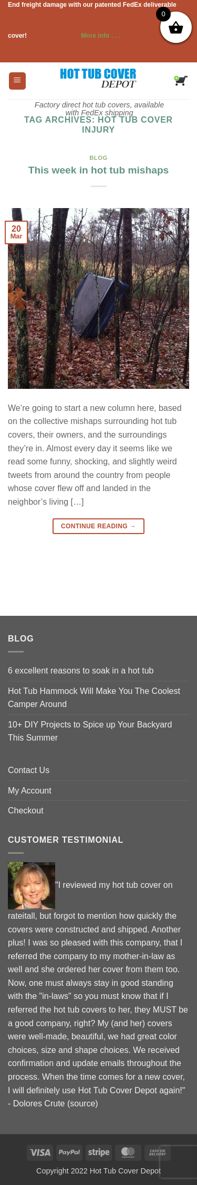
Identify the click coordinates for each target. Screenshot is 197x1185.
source (82, 1103)
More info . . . (74, 35)
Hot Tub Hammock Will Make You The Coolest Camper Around (94, 698)
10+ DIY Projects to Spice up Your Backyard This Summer (90, 731)
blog (98, 158)
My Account (29, 790)
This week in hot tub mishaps (98, 170)
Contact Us (28, 770)
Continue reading (98, 526)
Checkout (26, 810)
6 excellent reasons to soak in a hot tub (81, 670)
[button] (17, 81)
